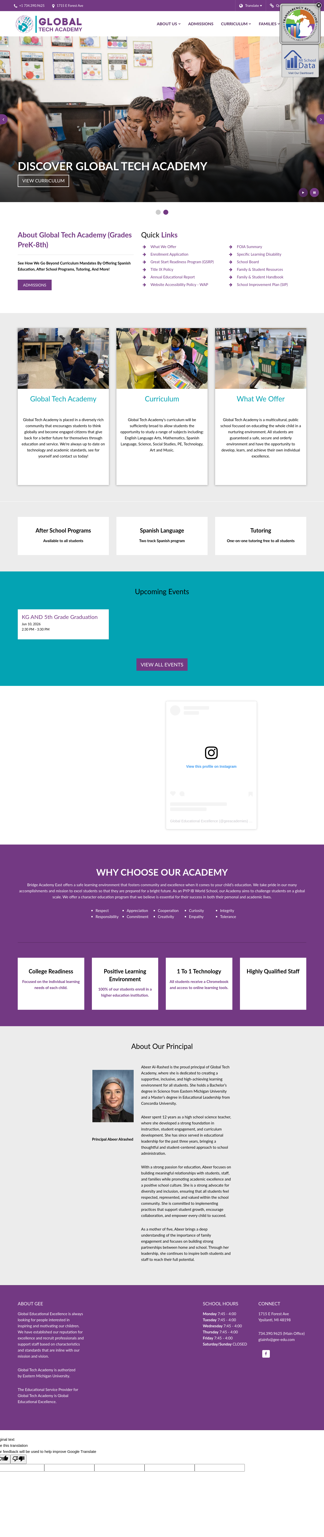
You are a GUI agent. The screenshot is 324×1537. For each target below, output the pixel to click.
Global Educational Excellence (194, 821)
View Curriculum (43, 180)
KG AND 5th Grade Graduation (60, 616)
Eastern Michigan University (46, 1376)
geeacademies (235, 821)
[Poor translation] (18, 1459)
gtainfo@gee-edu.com (276, 1339)
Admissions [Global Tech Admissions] (34, 285)
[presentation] (4, 119)
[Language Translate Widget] (250, 5)
